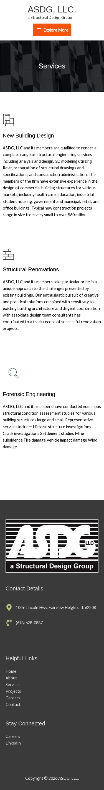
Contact (13, 704)
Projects (13, 691)
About (11, 678)
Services (13, 684)
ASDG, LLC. (52, 9)
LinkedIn (13, 743)
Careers (13, 697)
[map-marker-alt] (51, 607)
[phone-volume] (24, 622)
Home (11, 671)
